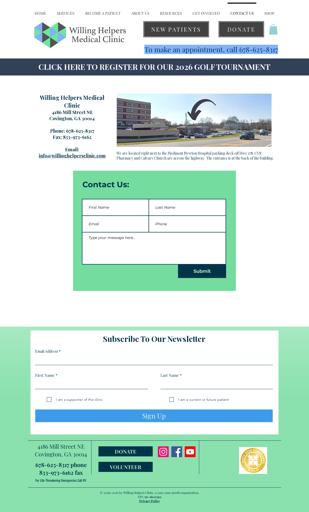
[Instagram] (163, 451)
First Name (45, 375)
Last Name (169, 375)
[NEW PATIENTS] (176, 29)
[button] (65, 11)
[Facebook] (176, 451)
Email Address (46, 351)
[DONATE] (241, 29)
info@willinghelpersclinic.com (72, 156)
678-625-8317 (80, 131)
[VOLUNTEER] (125, 467)
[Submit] (202, 271)
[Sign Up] (154, 415)
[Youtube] (190, 451)
